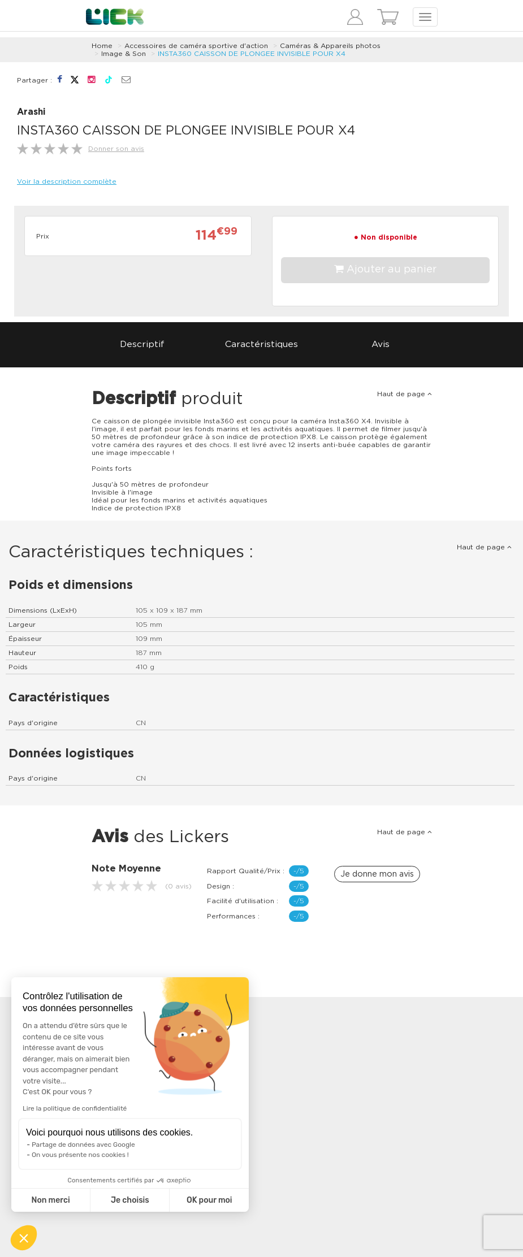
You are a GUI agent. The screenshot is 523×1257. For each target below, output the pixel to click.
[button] (23, 1237)
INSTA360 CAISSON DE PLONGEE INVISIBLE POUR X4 (251, 53)
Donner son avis (116, 148)
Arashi (31, 112)
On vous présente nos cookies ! (80, 1155)
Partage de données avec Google (83, 1144)
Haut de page (404, 394)
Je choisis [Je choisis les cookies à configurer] (130, 1200)
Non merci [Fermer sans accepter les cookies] (50, 1200)
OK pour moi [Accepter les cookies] (209, 1200)
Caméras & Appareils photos (330, 45)
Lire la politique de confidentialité (75, 1108)
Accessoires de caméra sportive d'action (196, 45)
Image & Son (123, 53)
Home (102, 45)
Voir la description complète (66, 181)
